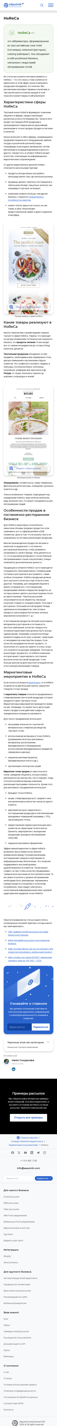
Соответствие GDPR (13, 1403)
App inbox (8, 1234)
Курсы (7, 1350)
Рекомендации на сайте (15, 1296)
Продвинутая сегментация (17, 1284)
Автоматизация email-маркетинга (20, 1278)
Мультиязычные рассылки (17, 1290)
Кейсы (7, 1325)
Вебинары (9, 1356)
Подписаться (40, 1027)
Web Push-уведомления (15, 1215)
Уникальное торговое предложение (22, 1047)
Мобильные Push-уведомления (19, 1221)
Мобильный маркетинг (15, 1303)
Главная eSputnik (29, 1137)
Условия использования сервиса (20, 1384)
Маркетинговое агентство (17, 1227)
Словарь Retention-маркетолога (27, 1141)
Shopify (7, 1256)
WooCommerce (11, 1262)
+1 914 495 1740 (28, 1160)
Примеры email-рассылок (16, 1331)
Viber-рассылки (11, 1209)
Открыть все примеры (28, 1117)
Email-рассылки (11, 1196)
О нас (6, 1372)
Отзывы (8, 1378)
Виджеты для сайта (13, 1240)
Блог (6, 1318)
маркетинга (34, 682)
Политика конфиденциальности (20, 1390)
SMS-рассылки (11, 1202)
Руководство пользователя (17, 1337)
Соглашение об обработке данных (21, 1397)
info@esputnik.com (28, 1168)
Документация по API (14, 1343)
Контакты (9, 1409)
